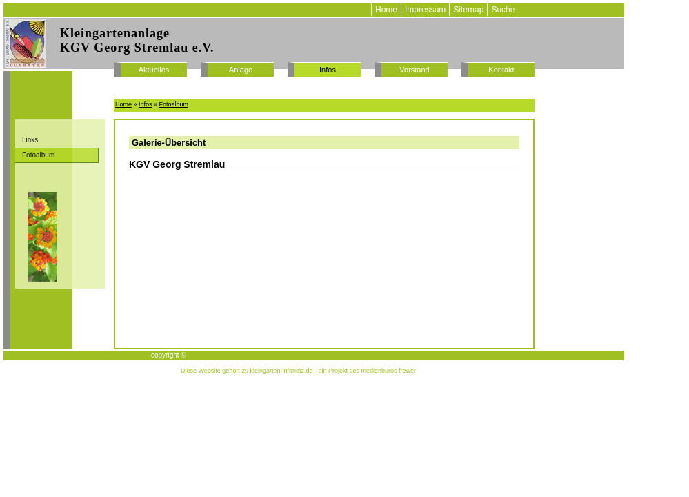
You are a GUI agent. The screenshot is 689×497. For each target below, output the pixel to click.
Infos (327, 70)
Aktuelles (154, 70)
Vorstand (414, 70)
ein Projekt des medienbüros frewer (367, 370)
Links (30, 140)
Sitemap (468, 9)
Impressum (425, 9)
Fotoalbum (38, 155)
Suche (503, 9)
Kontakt (501, 70)
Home (386, 9)
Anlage (240, 70)
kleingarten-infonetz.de (281, 370)
